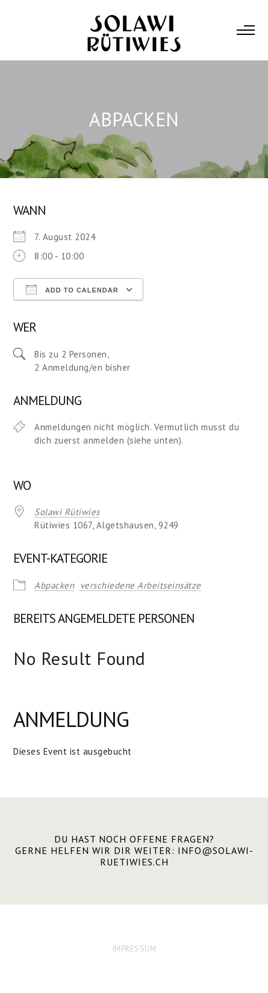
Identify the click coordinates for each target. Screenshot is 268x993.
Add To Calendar (72, 289)
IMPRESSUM (134, 948)
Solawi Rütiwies (67, 512)
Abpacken (54, 585)
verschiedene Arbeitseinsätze (140, 585)
